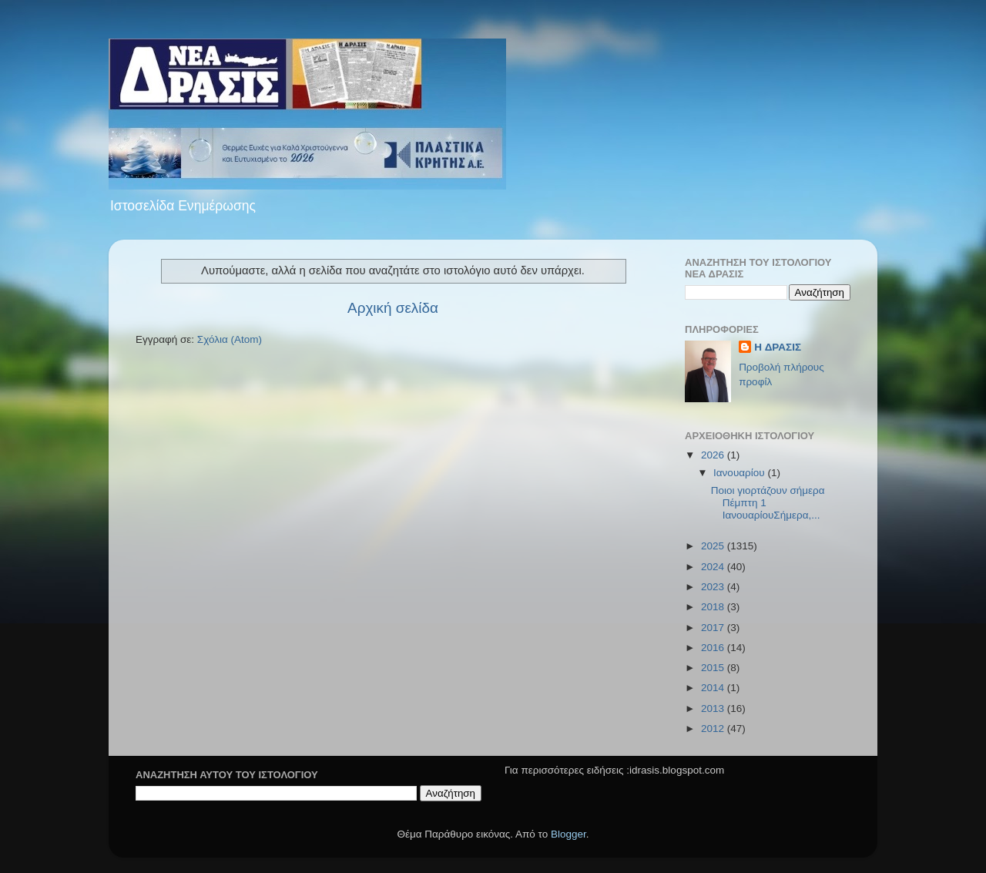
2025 (714, 546)
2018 (714, 607)
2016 (714, 647)
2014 (714, 687)
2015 (714, 667)
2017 (714, 627)
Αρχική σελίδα (392, 308)
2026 (714, 455)
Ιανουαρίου (740, 472)
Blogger (568, 834)
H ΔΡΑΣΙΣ (777, 347)
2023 (714, 587)
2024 (714, 566)
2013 (714, 708)
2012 (714, 728)
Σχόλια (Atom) (229, 339)
